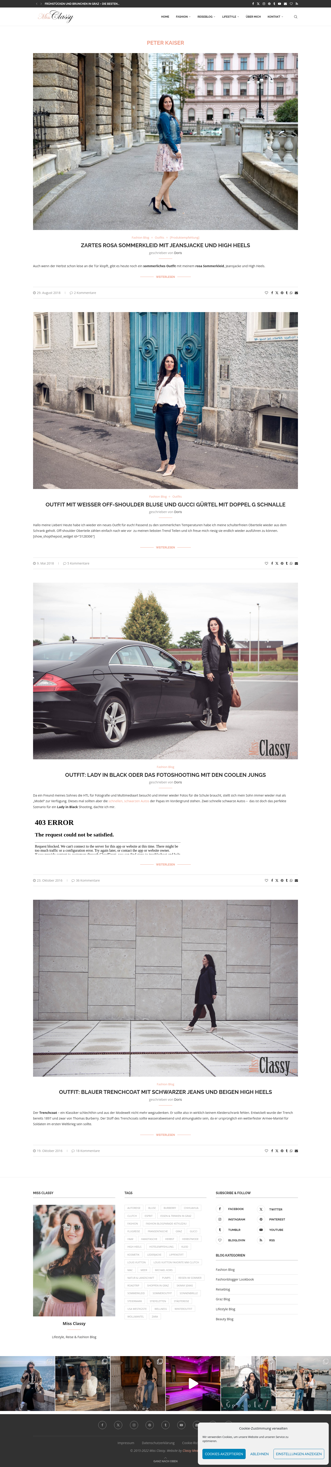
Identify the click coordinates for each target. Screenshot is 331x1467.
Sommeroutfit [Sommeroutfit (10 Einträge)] (162, 1293)
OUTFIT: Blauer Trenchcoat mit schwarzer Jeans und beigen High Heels (165, 1092)
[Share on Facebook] (272, 293)
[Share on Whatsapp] (291, 293)
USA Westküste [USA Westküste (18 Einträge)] (137, 1309)
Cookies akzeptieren (224, 1454)
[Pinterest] (269, 3)
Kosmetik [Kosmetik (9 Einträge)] (133, 1254)
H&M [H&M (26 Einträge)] (130, 1239)
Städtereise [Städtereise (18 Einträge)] (181, 1301)
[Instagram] (264, 3)
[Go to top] (166, 1461)
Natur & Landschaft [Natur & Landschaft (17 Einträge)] (140, 1277)
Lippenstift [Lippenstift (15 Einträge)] (176, 1254)
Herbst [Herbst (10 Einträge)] (169, 1239)
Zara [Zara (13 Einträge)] (155, 1316)
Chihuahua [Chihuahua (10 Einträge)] (191, 1208)
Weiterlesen (165, 277)
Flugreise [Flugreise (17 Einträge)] (133, 1231)
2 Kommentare (83, 293)
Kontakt (274, 16)
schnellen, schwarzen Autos (128, 801)
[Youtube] (279, 3)
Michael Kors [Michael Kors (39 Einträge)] (164, 1270)
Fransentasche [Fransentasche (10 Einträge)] (158, 1231)
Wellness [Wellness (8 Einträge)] (160, 1309)
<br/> (107, 834)
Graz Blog (223, 1299)
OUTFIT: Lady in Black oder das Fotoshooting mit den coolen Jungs (165, 775)
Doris (178, 253)
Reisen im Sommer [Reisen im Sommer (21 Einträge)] (189, 1277)
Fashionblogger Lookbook (235, 1279)
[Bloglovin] (291, 3)
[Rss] (297, 3)
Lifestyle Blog (225, 1309)
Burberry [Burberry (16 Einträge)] (170, 1208)
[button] (36, 3)
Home (165, 16)
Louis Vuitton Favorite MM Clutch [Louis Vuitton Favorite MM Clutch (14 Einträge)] (176, 1262)
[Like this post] (266, 293)
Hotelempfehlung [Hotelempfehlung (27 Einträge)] (161, 1246)
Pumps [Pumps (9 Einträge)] (166, 1277)
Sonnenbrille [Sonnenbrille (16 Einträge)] (189, 1293)
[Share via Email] (296, 293)
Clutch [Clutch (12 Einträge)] (132, 1216)
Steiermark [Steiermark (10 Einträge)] (134, 1301)
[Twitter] (258, 3)
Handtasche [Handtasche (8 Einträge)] (149, 1239)
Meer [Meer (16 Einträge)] (144, 1270)
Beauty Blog (224, 1319)
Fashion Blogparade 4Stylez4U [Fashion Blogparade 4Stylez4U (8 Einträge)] (166, 1223)
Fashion (182, 16)
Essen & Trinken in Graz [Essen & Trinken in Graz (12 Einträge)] (175, 1216)
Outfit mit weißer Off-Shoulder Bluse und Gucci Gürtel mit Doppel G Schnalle (165, 504)
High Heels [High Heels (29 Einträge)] (134, 1246)
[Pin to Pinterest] (282, 293)
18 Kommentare (86, 1151)
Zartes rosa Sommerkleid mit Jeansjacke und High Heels (165, 245)
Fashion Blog (225, 1269)
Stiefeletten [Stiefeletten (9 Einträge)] (158, 1301)
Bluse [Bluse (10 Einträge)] (152, 1208)
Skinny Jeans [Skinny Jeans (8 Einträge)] (185, 1285)
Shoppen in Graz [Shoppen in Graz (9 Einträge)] (158, 1285)
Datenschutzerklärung (158, 1443)
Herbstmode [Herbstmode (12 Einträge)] (190, 1239)
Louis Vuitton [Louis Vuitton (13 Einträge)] (136, 1262)
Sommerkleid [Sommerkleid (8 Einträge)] (136, 1293)
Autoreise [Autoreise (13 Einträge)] (134, 1208)
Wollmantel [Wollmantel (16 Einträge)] (135, 1316)
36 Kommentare (86, 880)
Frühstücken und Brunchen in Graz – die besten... (82, 3)
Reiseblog (204, 16)
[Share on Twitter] (276, 293)
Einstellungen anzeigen (299, 1454)
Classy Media (192, 1450)
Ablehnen (259, 1454)
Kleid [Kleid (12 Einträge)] (184, 1246)
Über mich (253, 16)
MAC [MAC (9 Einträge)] (130, 1270)
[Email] (285, 3)
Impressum (126, 1443)
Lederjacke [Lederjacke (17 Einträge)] (154, 1254)
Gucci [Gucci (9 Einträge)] (193, 1231)
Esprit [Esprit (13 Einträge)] (149, 1216)
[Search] (295, 17)
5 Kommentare (76, 563)
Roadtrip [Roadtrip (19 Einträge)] (133, 1285)
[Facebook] (253, 3)
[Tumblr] (274, 3)
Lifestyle (229, 16)
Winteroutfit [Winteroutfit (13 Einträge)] (183, 1309)
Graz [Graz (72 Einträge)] (179, 1231)
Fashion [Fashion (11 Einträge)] (132, 1223)
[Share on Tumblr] (287, 293)
